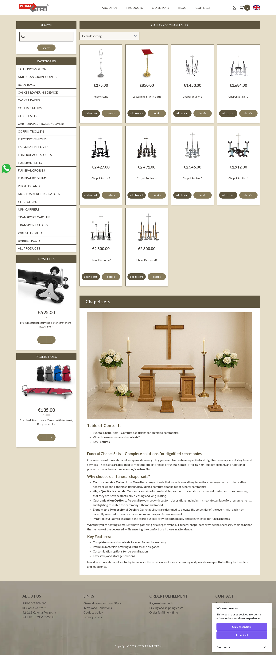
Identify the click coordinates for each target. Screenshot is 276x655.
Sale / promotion (32, 69)
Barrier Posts (29, 240)
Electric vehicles (32, 139)
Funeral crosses (31, 170)
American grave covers (37, 77)
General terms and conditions (103, 603)
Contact (203, 7)
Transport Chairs (33, 225)
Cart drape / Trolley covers (41, 123)
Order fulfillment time (163, 612)
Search (46, 47)
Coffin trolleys (31, 131)
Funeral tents (30, 162)
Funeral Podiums (32, 178)
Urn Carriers (28, 209)
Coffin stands (30, 108)
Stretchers (27, 201)
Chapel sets (27, 116)
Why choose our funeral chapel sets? (116, 437)
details (111, 113)
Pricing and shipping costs (166, 608)
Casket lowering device (38, 92)
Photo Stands (29, 186)
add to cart (90, 113)
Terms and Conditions (98, 608)
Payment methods (161, 603)
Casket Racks (29, 100)
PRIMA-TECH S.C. (34, 603)
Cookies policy (93, 612)
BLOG (182, 7)
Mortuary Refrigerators (39, 194)
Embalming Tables (33, 147)
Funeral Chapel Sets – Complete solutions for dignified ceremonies (136, 432)
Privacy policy (93, 617)
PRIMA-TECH (152, 646)
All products (29, 248)
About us (109, 7)
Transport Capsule (34, 217)
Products (134, 7)
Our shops (160, 7)
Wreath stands (30, 232)
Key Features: (102, 442)
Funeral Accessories (35, 155)
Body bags (26, 84)
